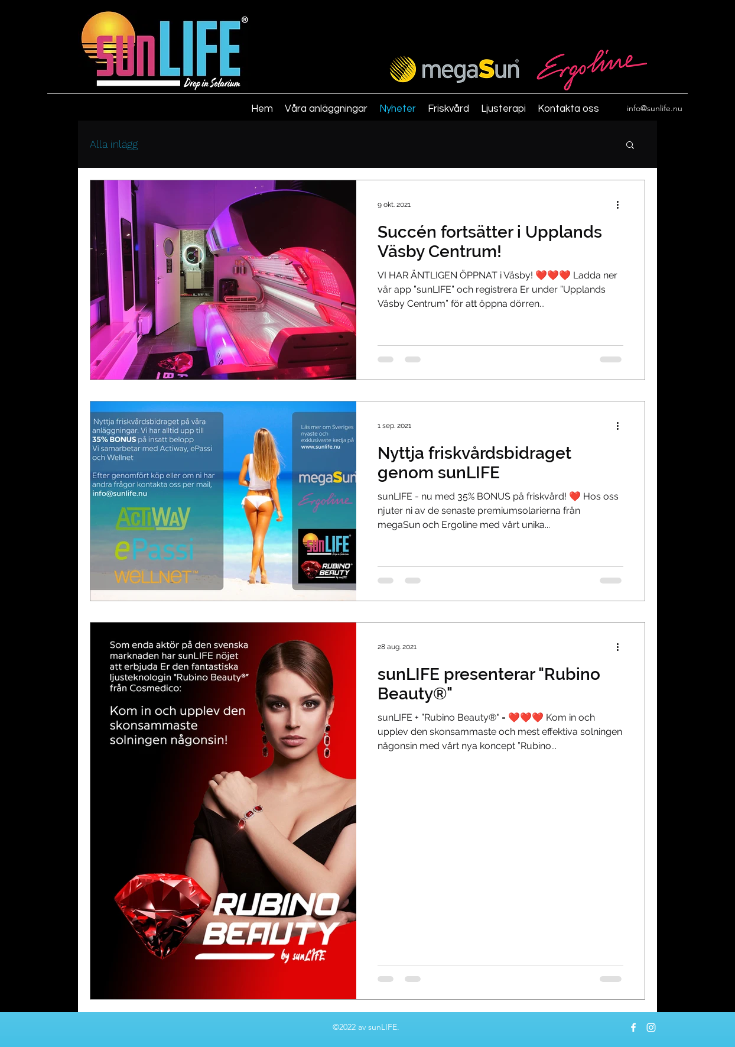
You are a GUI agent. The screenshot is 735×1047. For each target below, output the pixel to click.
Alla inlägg (114, 144)
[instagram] (651, 1027)
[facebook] (633, 1027)
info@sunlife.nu (654, 108)
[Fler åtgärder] (621, 204)
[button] (630, 146)
